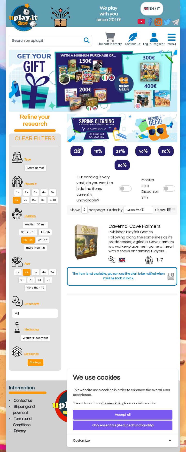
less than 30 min (35, 224)
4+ (44, 192)
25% (120, 151)
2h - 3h (28, 240)
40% (143, 151)
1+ (18, 192)
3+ (35, 192)
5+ (52, 192)
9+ (43, 200)
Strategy (35, 362)
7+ (25, 200)
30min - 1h (28, 232)
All (77, 151)
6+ (16, 200)
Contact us (23, 401)
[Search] (50, 40)
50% (166, 151)
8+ (34, 200)
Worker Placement (35, 338)
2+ (26, 192)
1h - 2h (45, 232)
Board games (35, 168)
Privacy (19, 431)
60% (122, 165)
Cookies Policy (112, 403)
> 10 (53, 200)
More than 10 (35, 287)
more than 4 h (35, 247)
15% (98, 151)
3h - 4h (42, 240)
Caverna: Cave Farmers (134, 226)
